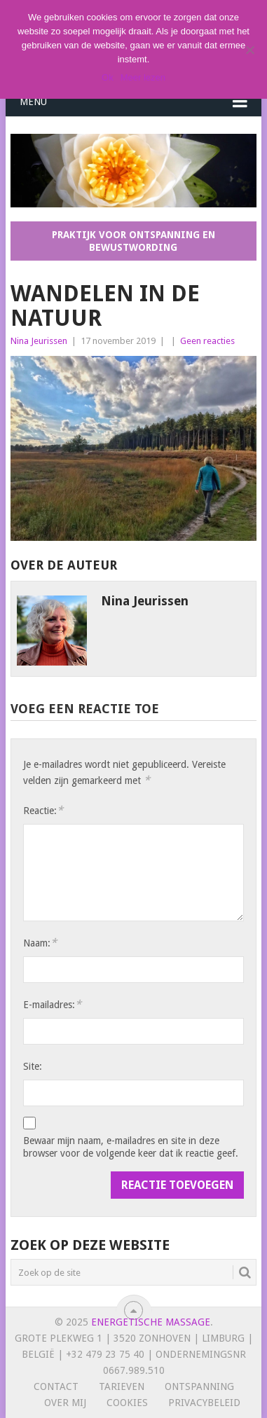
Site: (32, 1066)
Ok (108, 77)
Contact (56, 1386)
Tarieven (121, 1386)
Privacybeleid (204, 1402)
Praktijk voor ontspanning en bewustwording (133, 241)
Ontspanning (199, 1386)
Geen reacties (207, 341)
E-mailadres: (52, 1004)
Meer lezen (143, 77)
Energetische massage (150, 1322)
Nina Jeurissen (39, 341)
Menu (33, 101)
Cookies (127, 1402)
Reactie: (43, 810)
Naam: (40, 942)
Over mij (65, 1402)
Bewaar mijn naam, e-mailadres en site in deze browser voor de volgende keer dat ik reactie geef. (130, 1147)
